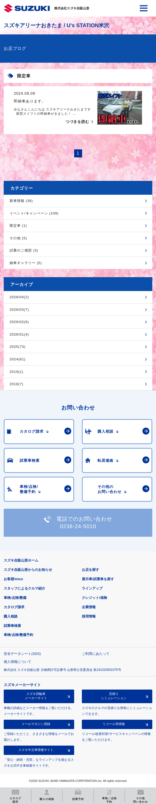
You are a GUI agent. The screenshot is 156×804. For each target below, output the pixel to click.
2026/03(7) (19, 310)
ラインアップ (92, 588)
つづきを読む (77, 122)
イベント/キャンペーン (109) (34, 213)
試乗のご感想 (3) (24, 250)
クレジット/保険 (94, 598)
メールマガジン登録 (36, 724)
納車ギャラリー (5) (26, 263)
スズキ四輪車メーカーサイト (36, 696)
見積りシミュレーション (114, 696)
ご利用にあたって (95, 654)
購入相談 (11, 616)
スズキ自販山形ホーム (21, 560)
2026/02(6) (19, 322)
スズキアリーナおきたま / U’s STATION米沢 (56, 25)
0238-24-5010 (78, 526)
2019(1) (16, 372)
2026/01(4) (19, 334)
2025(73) (18, 347)
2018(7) (16, 384)
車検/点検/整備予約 (18, 635)
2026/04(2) (19, 297)
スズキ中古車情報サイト (35, 750)
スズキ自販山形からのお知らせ (28, 570)
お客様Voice (13, 579)
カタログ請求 (14, 607)
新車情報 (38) (21, 201)
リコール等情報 (114, 724)
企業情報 (89, 607)
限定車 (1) (18, 226)
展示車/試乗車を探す (98, 579)
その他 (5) (18, 238)
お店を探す (90, 570)
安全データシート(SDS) (22, 654)
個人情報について (17, 662)
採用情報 (89, 616)
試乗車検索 (12, 626)
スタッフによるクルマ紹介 (24, 588)
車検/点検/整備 (15, 598)
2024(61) (18, 359)
